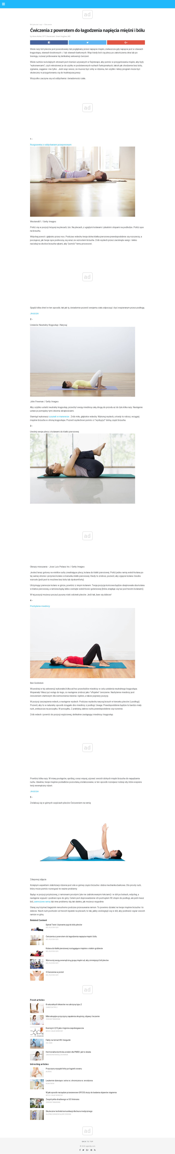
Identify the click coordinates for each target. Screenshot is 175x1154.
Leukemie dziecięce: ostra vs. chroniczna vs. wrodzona (69, 1080)
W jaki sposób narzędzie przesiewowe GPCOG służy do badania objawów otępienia (81, 1092)
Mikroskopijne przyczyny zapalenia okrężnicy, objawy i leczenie (73, 1016)
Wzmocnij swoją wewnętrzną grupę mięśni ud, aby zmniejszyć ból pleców (77, 960)
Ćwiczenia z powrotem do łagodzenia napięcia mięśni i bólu (71, 936)
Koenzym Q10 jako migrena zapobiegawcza (65, 1028)
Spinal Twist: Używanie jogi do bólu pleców (64, 925)
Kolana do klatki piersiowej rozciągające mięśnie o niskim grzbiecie (74, 948)
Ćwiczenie (48, 24)
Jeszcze (34, 313)
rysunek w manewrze (59, 416)
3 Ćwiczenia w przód (55, 972)
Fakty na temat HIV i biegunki (58, 1040)
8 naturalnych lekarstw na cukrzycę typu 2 (64, 1004)
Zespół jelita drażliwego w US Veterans (62, 1099)
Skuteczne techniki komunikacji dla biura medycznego (69, 1111)
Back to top (87, 1141)
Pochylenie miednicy (40, 606)
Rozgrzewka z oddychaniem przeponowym (50, 144)
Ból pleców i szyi (36, 24)
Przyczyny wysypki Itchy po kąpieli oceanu (64, 1069)
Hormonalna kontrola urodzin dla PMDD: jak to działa (68, 1052)
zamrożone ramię (42, 901)
